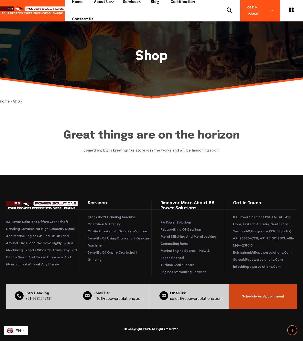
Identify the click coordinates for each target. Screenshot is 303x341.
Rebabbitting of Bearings (181, 229)
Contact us (82, 19)
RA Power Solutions (176, 222)
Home (5, 101)
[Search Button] (229, 10)
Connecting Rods (174, 243)
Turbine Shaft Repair (177, 265)
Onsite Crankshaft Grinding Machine (117, 231)
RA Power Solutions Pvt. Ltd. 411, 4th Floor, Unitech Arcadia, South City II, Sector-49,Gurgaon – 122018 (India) (262, 224)
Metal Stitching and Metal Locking (188, 236)
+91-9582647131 (39, 300)
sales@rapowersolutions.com (196, 300)
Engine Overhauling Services (183, 272)
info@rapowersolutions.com (118, 300)
